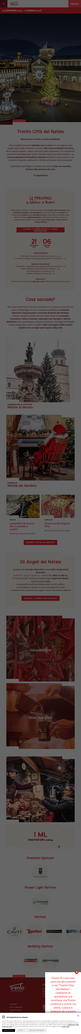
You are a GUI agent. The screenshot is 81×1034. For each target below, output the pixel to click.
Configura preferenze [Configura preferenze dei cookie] (36, 1030)
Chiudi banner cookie (78, 1016)
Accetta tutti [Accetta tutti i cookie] (8, 1030)
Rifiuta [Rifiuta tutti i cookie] (21, 1030)
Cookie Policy (65, 1026)
